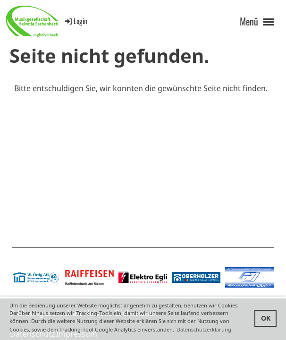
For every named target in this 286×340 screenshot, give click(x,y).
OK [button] (265, 318)
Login (75, 21)
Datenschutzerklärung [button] (204, 329)
